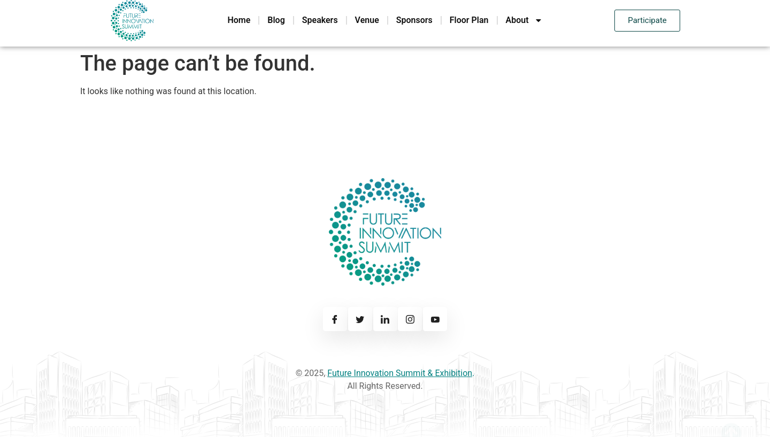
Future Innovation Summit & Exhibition (399, 373)
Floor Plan (469, 20)
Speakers (320, 20)
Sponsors (414, 20)
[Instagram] (410, 319)
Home (238, 20)
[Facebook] (335, 319)
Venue (367, 20)
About (524, 20)
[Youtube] (435, 319)
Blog (275, 20)
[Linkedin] (385, 319)
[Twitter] (360, 319)
